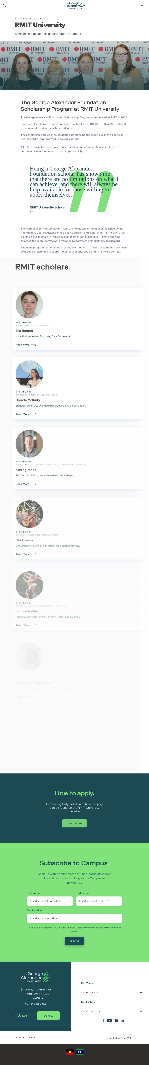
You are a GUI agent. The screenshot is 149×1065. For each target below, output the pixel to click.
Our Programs (89, 992)
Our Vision (87, 983)
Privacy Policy (91, 927)
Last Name (82, 893)
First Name (33, 893)
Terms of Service (112, 927)
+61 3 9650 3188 (35, 1004)
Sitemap (31, 1037)
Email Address (35, 910)
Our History (88, 1001)
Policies (20, 1037)
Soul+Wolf (126, 1038)
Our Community (91, 1011)
